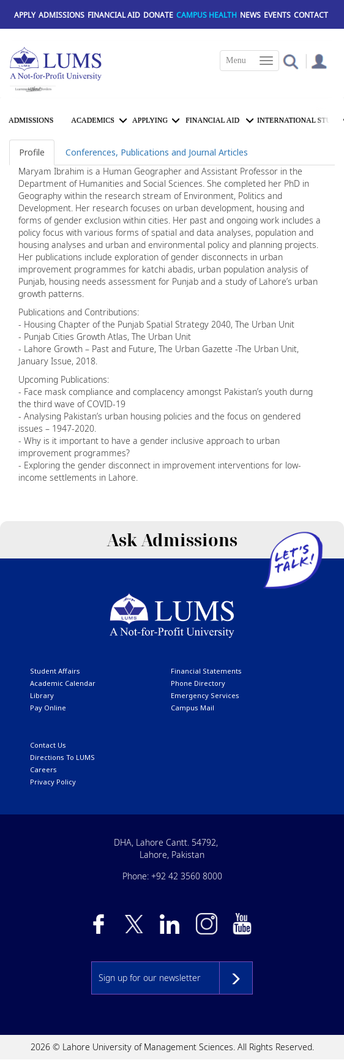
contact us (48, 745)
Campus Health (206, 15)
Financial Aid (114, 15)
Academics (92, 120)
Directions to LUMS (62, 757)
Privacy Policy (53, 781)
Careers (43, 769)
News (250, 15)
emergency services (205, 695)
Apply (25, 15)
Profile (32, 152)
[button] (290, 61)
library (42, 695)
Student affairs (55, 670)
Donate (158, 15)
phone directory (198, 683)
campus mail (192, 707)
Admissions (61, 15)
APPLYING (150, 120)
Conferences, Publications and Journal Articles (156, 152)
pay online (48, 707)
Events (277, 15)
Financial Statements (206, 670)
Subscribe (236, 977)
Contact (311, 15)
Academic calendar (62, 683)
